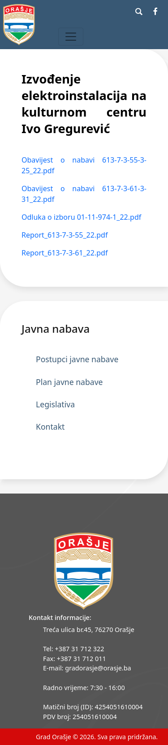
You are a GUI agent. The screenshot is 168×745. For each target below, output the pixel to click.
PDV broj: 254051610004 (80, 716)
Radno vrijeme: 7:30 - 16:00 (84, 687)
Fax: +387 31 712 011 (74, 658)
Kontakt (50, 426)
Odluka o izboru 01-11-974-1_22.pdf (81, 217)
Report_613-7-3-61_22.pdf (65, 253)
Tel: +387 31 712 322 (73, 649)
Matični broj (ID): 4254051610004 (93, 707)
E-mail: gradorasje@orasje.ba (87, 668)
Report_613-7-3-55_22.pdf (65, 235)
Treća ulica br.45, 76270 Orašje (88, 629)
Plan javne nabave (69, 382)
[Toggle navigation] (70, 37)
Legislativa (55, 404)
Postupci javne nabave (77, 359)
